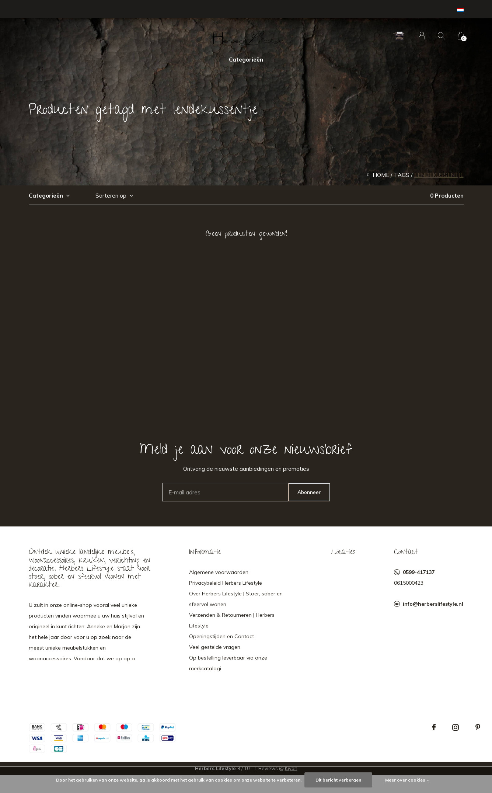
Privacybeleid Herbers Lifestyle (225, 583)
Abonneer (309, 492)
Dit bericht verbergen (338, 780)
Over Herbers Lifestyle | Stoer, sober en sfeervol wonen (236, 599)
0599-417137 (419, 572)
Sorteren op (110, 195)
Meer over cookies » (407, 780)
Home (381, 174)
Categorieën (246, 59)
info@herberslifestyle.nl (433, 604)
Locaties (343, 553)
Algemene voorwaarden (218, 572)
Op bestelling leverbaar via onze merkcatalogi (228, 663)
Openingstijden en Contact (221, 636)
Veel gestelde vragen (214, 647)
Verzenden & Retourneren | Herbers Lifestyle (232, 620)
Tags (401, 174)
